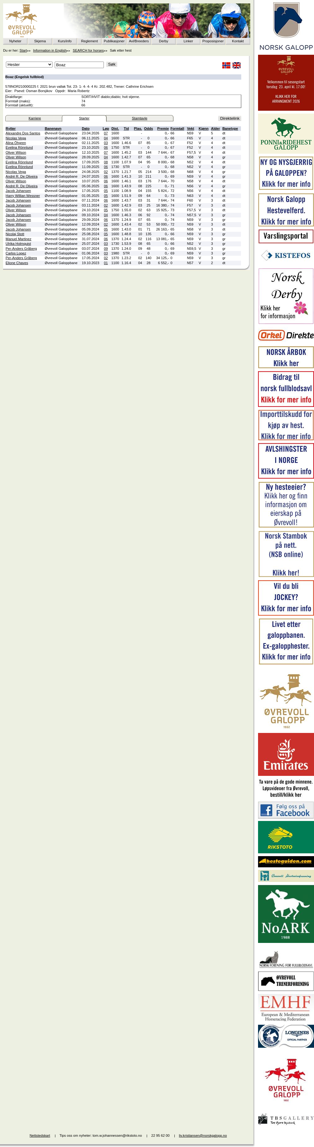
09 (106, 248)
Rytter (11, 128)
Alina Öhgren (16, 143)
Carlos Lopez (16, 253)
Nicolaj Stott (15, 234)
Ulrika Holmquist (18, 243)
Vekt (190, 128)
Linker (188, 41)
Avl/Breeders (139, 41)
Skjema (40, 41)
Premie (163, 128)
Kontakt (238, 41)
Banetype (230, 128)
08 (106, 162)
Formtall (177, 128)
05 (106, 191)
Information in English (50, 50)
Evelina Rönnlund (19, 147)
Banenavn (53, 128)
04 (106, 138)
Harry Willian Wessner (23, 196)
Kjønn (204, 128)
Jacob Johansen (18, 191)
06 (106, 147)
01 (106, 263)
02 (106, 172)
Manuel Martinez (18, 239)
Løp (106, 128)
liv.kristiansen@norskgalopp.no (203, 1135)
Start (23, 50)
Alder (215, 128)
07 (106, 133)
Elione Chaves (17, 263)
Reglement (89, 41)
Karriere (35, 118)
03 (106, 143)
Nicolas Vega (16, 138)
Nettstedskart (40, 1135)
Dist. (115, 128)
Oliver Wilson (16, 152)
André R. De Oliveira (22, 176)
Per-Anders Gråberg (21, 248)
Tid (126, 128)
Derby (163, 41)
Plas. (138, 128)
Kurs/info (65, 41)
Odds (148, 128)
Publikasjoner (114, 41)
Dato (86, 128)
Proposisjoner (213, 41)
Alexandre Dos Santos (23, 133)
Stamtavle (139, 118)
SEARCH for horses (88, 50)
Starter (84, 118)
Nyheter (15, 41)
